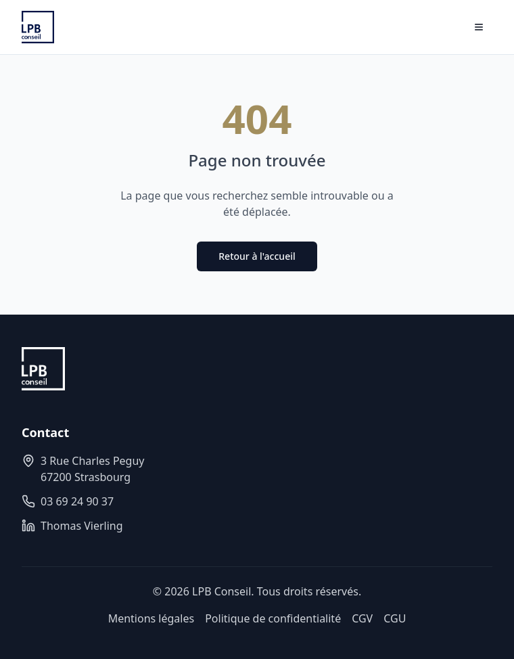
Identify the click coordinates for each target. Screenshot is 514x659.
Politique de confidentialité (273, 618)
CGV (362, 618)
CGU (394, 618)
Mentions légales (151, 618)
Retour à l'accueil (256, 256)
